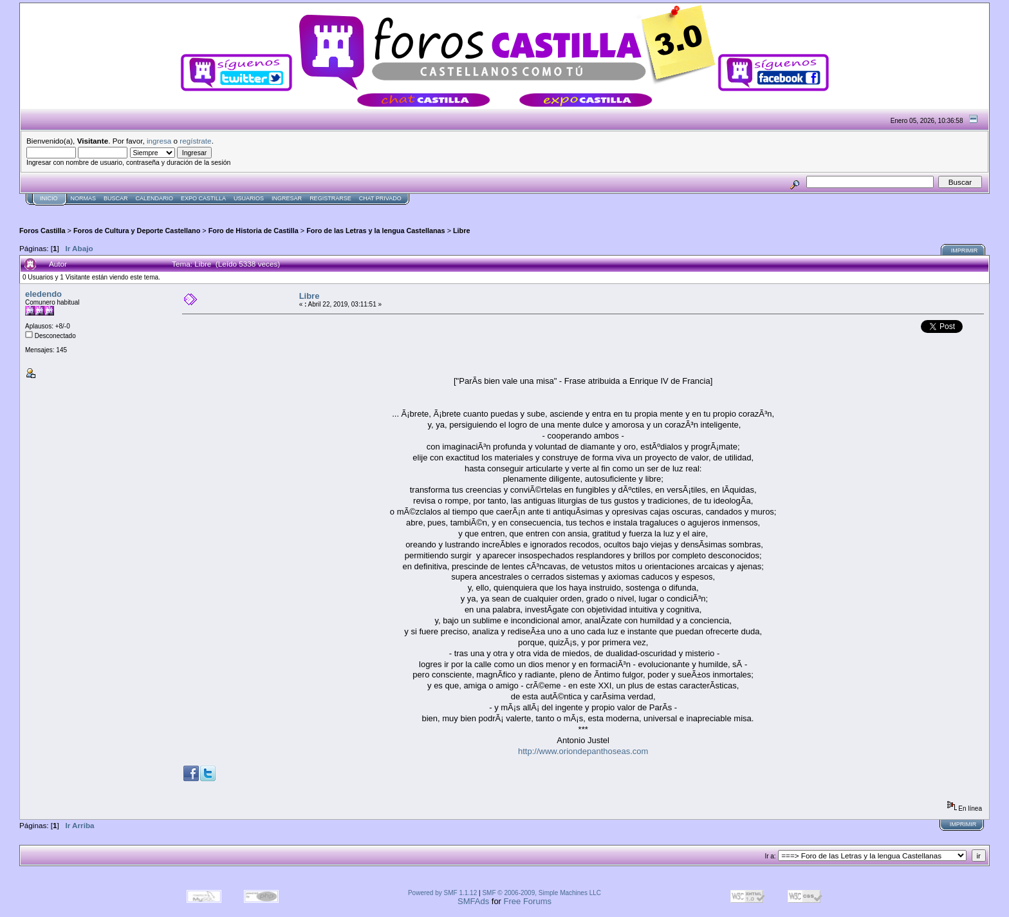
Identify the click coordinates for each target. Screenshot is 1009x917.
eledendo (43, 294)
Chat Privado (380, 198)
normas (84, 198)
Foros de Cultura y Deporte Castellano (136, 230)
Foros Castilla (42, 230)
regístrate (195, 141)
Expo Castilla (203, 198)
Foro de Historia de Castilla (253, 230)
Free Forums (527, 901)
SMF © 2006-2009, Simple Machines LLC (541, 892)
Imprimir (964, 250)
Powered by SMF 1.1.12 (442, 892)
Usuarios (249, 198)
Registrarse (330, 198)
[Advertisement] (253, 210)
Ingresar (287, 198)
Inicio (49, 198)
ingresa (159, 141)
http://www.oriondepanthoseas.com (583, 751)
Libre (461, 230)
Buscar (116, 198)
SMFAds (473, 901)
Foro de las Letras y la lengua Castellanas (375, 230)
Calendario (155, 198)
